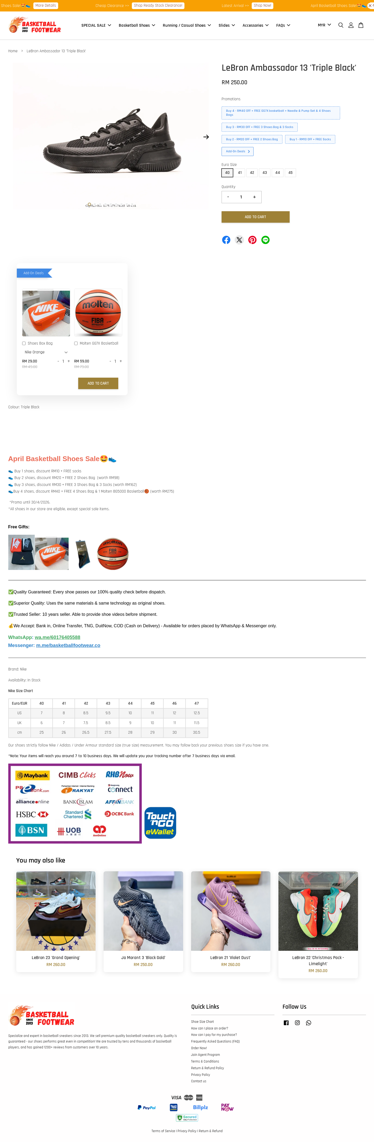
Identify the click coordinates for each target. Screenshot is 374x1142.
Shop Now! (268, 5)
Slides (227, 25)
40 (227, 172)
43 (264, 172)
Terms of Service (163, 1131)
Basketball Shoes (137, 25)
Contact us (198, 1081)
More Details (51, 5)
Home (13, 51)
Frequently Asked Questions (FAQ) (215, 1041)
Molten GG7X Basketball (96, 344)
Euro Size (229, 164)
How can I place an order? (209, 1028)
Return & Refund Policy (207, 1068)
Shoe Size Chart (202, 1022)
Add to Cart (98, 383)
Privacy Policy (200, 1075)
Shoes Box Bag (37, 344)
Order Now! (199, 1048)
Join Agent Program (205, 1055)
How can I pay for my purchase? (214, 1035)
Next (206, 137)
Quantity (228, 186)
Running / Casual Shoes (187, 25)
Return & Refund (211, 1131)
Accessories (256, 25)
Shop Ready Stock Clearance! (163, 5)
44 (277, 172)
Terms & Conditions (205, 1061)
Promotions (231, 99)
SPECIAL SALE (96, 25)
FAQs (283, 25)
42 (252, 172)
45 (290, 172)
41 (240, 172)
